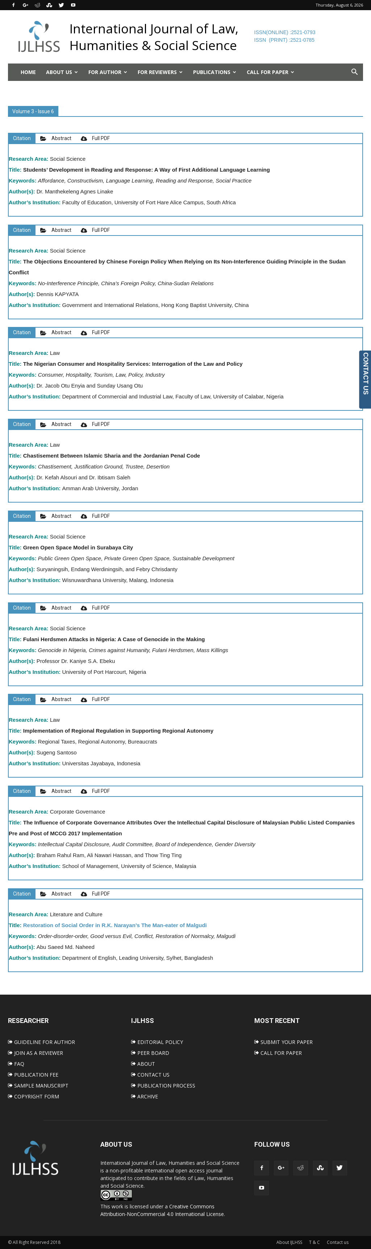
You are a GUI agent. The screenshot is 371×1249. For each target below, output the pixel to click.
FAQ (16, 1063)
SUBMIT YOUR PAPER (283, 1042)
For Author (107, 72)
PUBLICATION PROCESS (163, 1085)
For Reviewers (160, 72)
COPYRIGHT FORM (33, 1096)
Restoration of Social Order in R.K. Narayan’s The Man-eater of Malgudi (115, 925)
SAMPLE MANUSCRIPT (38, 1085)
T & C (314, 1242)
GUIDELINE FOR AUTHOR (41, 1042)
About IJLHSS (289, 1242)
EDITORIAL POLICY (157, 1042)
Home (28, 72)
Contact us (338, 1242)
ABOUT (143, 1063)
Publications (214, 72)
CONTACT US (150, 1074)
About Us (62, 72)
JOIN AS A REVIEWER (35, 1052)
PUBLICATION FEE (33, 1074)
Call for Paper (270, 72)
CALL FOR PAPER (278, 1052)
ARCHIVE (144, 1096)
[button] (354, 72)
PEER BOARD (150, 1052)
